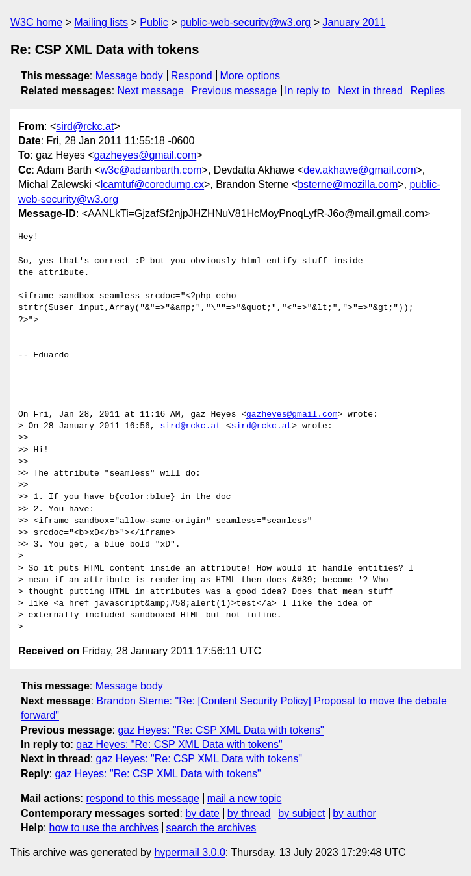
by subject (301, 813)
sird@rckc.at (85, 126)
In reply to (307, 90)
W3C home (36, 22)
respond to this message (142, 798)
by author (354, 813)
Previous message (234, 90)
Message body (129, 75)
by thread (249, 813)
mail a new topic (244, 798)
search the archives (211, 827)
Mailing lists (101, 22)
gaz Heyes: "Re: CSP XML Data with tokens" (221, 730)
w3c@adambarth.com (151, 169)
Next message (151, 90)
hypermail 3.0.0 (189, 852)
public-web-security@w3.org (245, 22)
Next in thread (370, 90)
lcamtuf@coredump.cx (152, 184)
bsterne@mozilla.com (348, 184)
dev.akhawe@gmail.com (359, 169)
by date (202, 813)
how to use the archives (104, 827)
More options (250, 75)
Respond (191, 75)
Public (154, 22)
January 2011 (354, 22)
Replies (428, 90)
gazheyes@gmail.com (145, 155)
